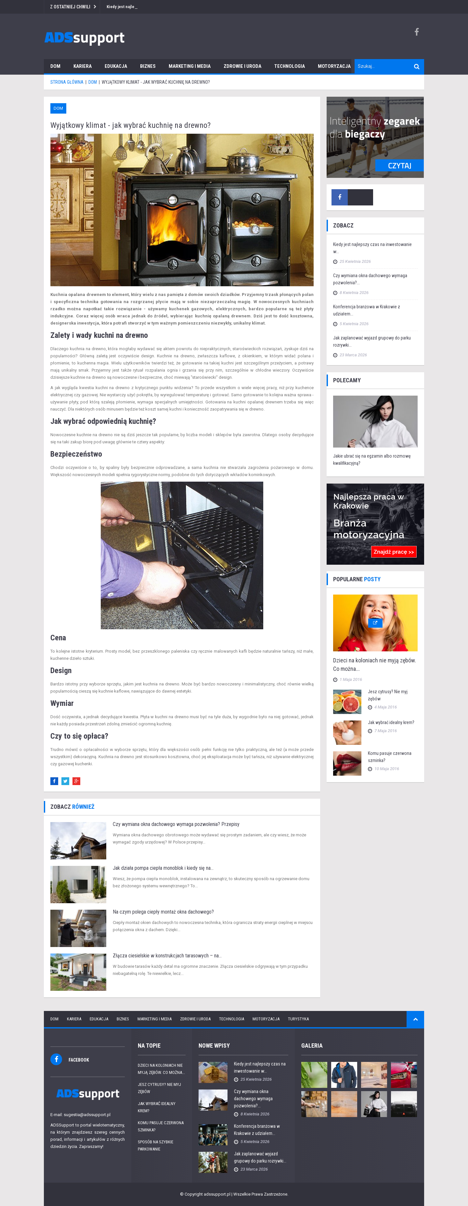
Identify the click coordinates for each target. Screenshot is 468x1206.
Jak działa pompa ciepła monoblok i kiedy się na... (163, 868)
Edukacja (116, 66)
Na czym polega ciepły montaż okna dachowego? (163, 912)
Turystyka (298, 1018)
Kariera (82, 66)
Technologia (289, 66)
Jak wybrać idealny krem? (391, 722)
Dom (55, 66)
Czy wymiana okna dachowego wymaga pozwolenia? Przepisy (176, 824)
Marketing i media (190, 66)
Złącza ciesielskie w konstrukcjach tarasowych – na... (167, 956)
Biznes (148, 66)
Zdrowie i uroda (242, 66)
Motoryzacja (334, 66)
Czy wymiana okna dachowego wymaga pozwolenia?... (253, 1098)
